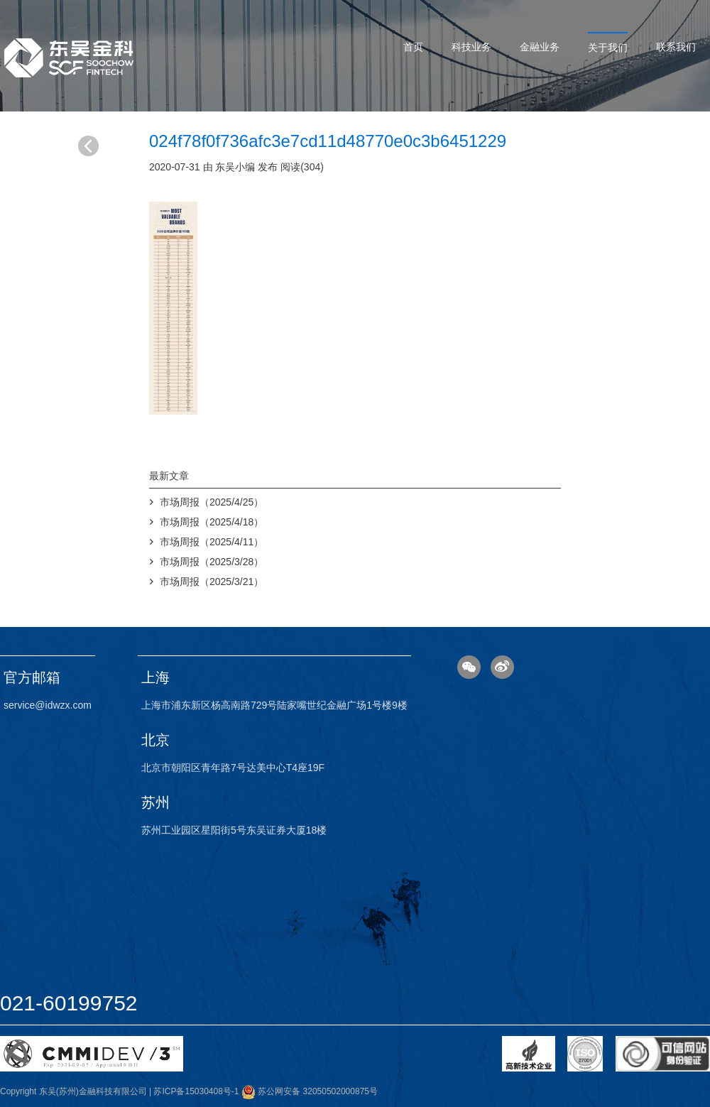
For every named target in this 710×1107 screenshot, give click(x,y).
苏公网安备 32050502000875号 (309, 1091)
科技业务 (471, 47)
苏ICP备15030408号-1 (196, 1091)
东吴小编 (235, 167)
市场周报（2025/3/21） (211, 581)
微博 (502, 667)
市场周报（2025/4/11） (211, 541)
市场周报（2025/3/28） (211, 561)
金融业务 (539, 47)
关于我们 (608, 47)
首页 (413, 47)
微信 (469, 667)
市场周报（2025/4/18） (211, 522)
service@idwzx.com (48, 705)
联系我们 (676, 47)
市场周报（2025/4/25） (211, 502)
